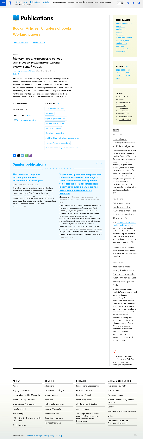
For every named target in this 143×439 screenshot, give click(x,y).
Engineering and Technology (124, 103)
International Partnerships (24, 404)
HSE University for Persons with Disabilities (26, 419)
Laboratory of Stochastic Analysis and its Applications (124, 223)
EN (122, 3)
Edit (135, 435)
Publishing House (115, 395)
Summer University (53, 408)
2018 (128, 75)
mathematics (121, 43)
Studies (49, 381)
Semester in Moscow (54, 418)
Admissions (49, 385)
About (17, 381)
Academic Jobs (82, 408)
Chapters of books (56, 28)
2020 (118, 75)
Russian (28, 116)
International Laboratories (87, 385)
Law (32, 104)
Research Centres (84, 390)
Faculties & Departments (23, 399)
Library (111, 406)
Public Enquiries (19, 425)
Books (18, 28)
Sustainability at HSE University (26, 395)
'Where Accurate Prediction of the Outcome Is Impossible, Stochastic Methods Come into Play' (125, 211)
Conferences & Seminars (87, 404)
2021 (128, 72)
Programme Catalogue (54, 390)
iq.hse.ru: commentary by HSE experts (121, 400)
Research (82, 381)
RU (118, 3)
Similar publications (29, 164)
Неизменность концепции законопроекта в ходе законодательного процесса (28, 177)
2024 (128, 70)
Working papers (26, 34)
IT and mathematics (124, 37)
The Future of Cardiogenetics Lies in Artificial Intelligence (124, 142)
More (118, 78)
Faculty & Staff (19, 408)
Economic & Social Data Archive (122, 411)
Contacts (29, 435)
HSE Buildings (18, 413)
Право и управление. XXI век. (24, 71)
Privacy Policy (49, 435)
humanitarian (121, 35)
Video (110, 416)
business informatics (124, 23)
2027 (127, 66)
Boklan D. (16, 74)
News (116, 130)
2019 (123, 75)
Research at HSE (39, 42)
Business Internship (53, 422)
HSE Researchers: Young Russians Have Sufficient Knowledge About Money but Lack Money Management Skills (124, 276)
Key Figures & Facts (21, 390)
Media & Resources (119, 381)
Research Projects (84, 395)
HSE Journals (113, 390)
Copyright (38, 435)
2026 (118, 70)
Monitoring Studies (84, 399)
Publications (37, 18)
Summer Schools (52, 413)
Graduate (49, 399)
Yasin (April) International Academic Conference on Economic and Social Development (87, 417)
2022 (123, 72)
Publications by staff (117, 385)
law (117, 40)
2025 (123, 70)
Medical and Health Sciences (122, 112)
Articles (32, 28)
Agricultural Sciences (122, 98)
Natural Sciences (125, 116)
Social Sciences (125, 119)
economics (120, 26)
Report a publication (21, 42)
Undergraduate (51, 395)
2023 (118, 72)
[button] (42, 168)
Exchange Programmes (54, 404)
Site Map (58, 435)
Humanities (123, 108)
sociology (120, 46)
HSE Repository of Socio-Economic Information (119, 421)
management (125, 40)
